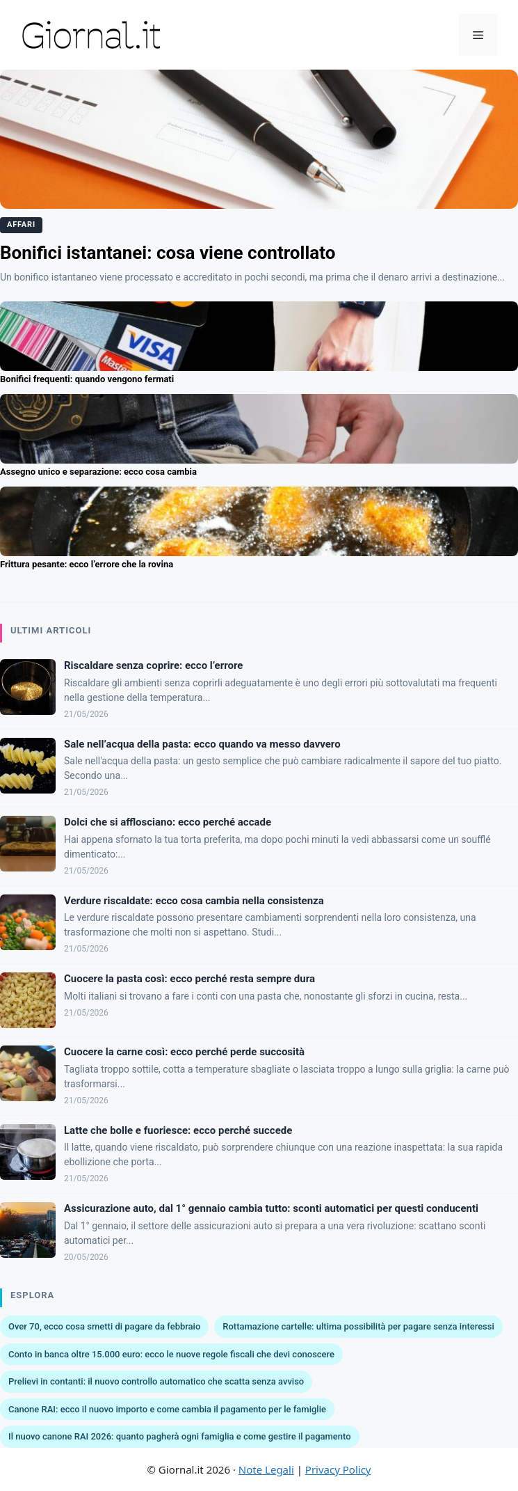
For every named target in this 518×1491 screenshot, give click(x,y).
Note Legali (266, 1469)
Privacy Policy (338, 1469)
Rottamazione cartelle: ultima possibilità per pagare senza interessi (358, 1326)
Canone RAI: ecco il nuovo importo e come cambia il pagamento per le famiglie (167, 1409)
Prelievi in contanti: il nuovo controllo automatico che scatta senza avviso (156, 1381)
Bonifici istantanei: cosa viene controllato (167, 252)
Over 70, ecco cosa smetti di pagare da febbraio (104, 1326)
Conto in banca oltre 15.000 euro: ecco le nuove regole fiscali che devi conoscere (171, 1354)
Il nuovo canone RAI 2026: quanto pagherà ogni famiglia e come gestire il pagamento (179, 1436)
